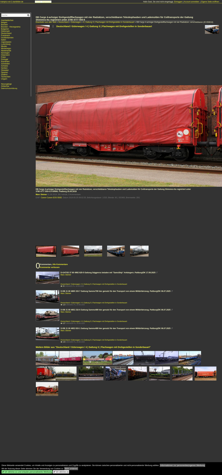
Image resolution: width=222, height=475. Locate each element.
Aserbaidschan (7, 20)
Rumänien (5, 61)
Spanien (4, 72)
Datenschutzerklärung (9, 88)
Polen (3, 57)
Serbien (4, 68)
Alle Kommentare (60, 264)
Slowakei (5, 70)
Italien (3, 40)
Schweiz (4, 66)
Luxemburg (5, 44)
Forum (38, 2)
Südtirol (4, 74)
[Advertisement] (120, 57)
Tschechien (5, 77)
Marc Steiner (41, 194)
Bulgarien (5, 29)
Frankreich (5, 35)
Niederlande (6, 51)
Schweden (5, 64)
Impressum (46, 2)
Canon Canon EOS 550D (51, 198)
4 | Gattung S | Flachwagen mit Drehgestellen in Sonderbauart (108, 22)
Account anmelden (191, 2)
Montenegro (6, 48)
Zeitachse (5, 86)
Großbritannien (7, 38)
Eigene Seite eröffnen (210, 2)
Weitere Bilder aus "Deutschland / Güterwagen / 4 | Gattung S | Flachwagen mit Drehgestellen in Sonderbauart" (93, 347)
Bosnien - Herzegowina (10, 27)
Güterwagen (76, 22)
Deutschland (63, 22)
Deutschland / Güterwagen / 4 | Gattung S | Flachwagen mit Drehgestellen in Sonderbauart (104, 26)
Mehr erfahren (71, 468)
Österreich (5, 55)
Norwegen (5, 53)
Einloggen (178, 2)
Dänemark (5, 31)
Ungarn (4, 79)
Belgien (4, 22)
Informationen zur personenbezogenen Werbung (182, 465)
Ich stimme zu (61, 472)
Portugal (4, 59)
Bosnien (4, 25)
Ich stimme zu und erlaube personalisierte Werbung (27, 472)
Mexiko (4, 46)
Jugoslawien (6, 42)
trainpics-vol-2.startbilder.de (11, 2)
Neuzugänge (6, 84)
